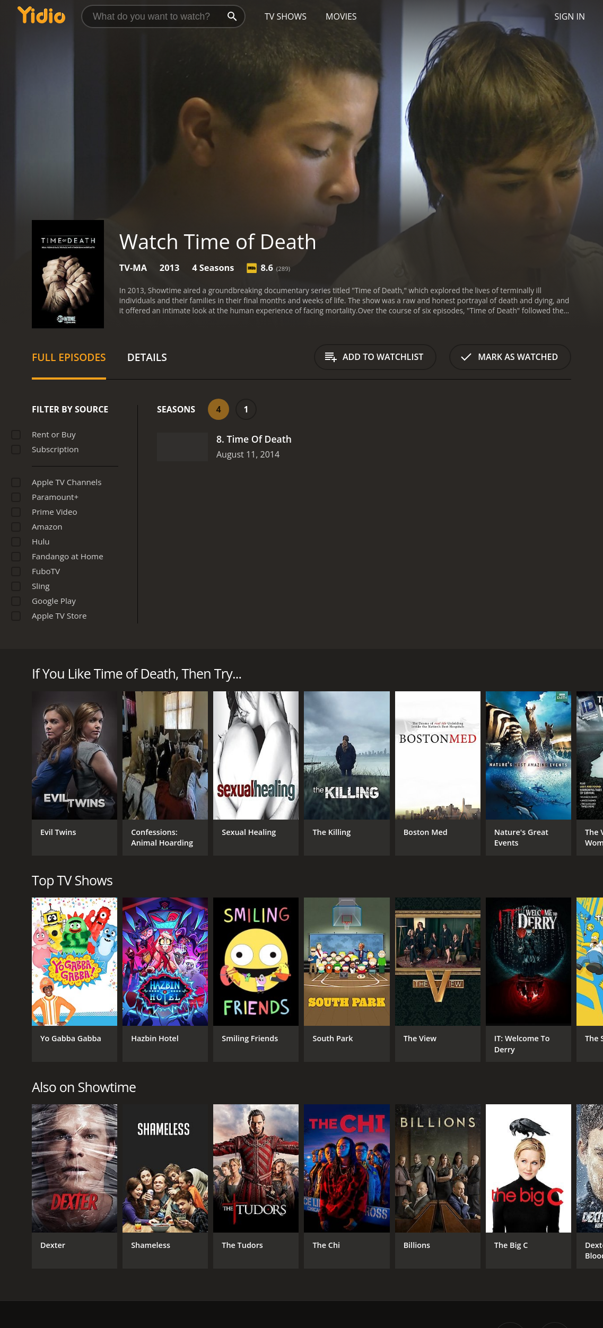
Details (147, 357)
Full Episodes (69, 357)
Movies (341, 16)
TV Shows (286, 16)
